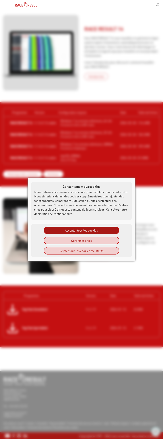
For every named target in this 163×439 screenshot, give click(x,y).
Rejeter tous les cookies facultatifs (81, 251)
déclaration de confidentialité (53, 214)
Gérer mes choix (81, 240)
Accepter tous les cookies (81, 230)
